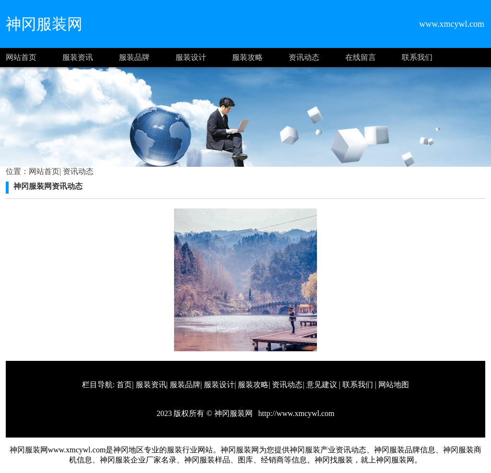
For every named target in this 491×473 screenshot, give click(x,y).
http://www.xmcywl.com (296, 413)
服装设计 (190, 57)
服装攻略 (247, 57)
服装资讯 (77, 57)
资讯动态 (304, 57)
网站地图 (393, 385)
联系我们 (417, 57)
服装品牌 (134, 57)
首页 (124, 385)
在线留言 (360, 57)
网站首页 (21, 57)
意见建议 (321, 385)
